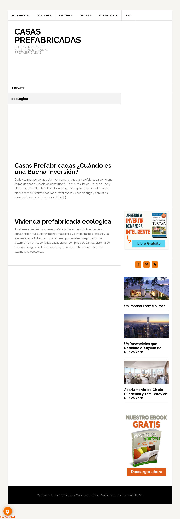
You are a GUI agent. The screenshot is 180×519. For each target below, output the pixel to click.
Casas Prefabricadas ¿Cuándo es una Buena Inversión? (63, 168)
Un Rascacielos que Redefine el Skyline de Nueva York (142, 348)
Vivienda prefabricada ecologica (63, 221)
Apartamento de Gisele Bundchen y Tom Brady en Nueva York (145, 394)
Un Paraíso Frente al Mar (144, 306)
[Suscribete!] (7, 511)
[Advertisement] (115, 52)
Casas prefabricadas (48, 36)
